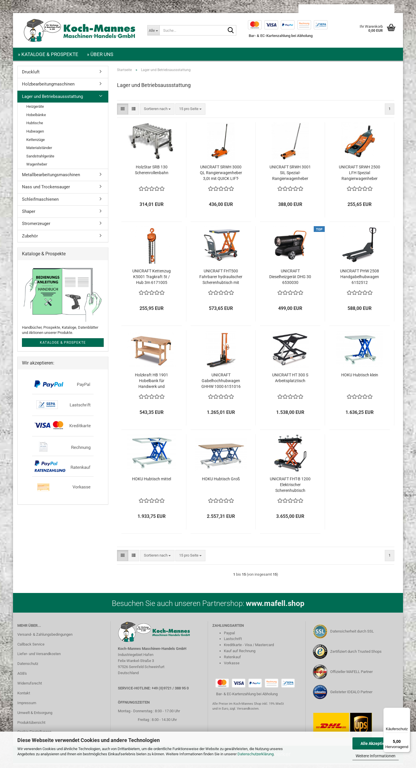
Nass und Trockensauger (46, 190)
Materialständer (39, 151)
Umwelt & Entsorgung (34, 716)
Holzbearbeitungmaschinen (48, 87)
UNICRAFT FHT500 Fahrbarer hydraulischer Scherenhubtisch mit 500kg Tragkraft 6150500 (220, 280)
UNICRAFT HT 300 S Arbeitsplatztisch (290, 381)
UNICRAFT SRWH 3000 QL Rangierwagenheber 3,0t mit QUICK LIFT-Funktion (221, 176)
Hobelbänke (36, 118)
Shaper (28, 214)
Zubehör (30, 239)
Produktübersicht (31, 726)
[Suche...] (153, 30)
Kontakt (23, 696)
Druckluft (31, 75)
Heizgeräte (35, 110)
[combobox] (157, 112)
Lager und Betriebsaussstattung (52, 100)
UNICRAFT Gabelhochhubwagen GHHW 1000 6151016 (221, 384)
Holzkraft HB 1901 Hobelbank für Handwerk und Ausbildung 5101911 (151, 384)
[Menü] (406, 711)
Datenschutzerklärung (255, 754)
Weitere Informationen (375, 756)
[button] (314, 8)
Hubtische (34, 126)
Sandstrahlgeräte (40, 159)
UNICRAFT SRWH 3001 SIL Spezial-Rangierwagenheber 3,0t (290, 176)
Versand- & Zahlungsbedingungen (45, 638)
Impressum (26, 706)
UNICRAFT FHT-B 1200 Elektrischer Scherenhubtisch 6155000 (290, 488)
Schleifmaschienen (40, 202)
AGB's (22, 677)
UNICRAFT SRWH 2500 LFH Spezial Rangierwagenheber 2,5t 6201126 (359, 176)
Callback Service (30, 648)
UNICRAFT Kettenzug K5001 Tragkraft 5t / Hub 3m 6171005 (151, 280)
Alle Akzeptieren (376, 743)
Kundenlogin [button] (347, 9)
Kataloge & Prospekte (63, 346)
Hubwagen (35, 135)
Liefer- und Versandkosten (39, 657)
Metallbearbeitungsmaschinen (51, 178)
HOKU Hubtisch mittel (151, 482)
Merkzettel (379, 9)
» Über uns (100, 54)
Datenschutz (27, 667)
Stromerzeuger (36, 227)
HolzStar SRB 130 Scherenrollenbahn (151, 173)
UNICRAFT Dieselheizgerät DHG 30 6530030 (290, 280)
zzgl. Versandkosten (244, 712)
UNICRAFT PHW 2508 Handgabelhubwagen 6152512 (359, 280)
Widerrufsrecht (29, 687)
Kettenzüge (35, 143)
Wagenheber (36, 167)
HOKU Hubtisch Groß (221, 482)
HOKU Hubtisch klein (359, 378)
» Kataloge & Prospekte (48, 54)
